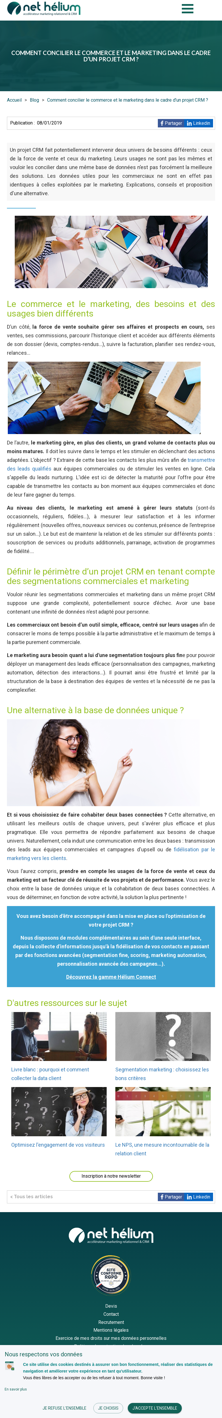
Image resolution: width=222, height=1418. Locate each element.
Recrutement (111, 1322)
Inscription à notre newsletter (111, 1176)
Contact (111, 1314)
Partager (173, 123)
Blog (34, 100)
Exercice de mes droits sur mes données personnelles (111, 1338)
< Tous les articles (31, 1196)
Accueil (14, 100)
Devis (111, 1306)
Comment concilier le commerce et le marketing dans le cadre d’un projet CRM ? (127, 100)
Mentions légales (111, 1330)
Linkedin (201, 123)
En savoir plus (16, 1389)
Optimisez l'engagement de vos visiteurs (58, 1145)
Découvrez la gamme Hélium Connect (111, 977)
